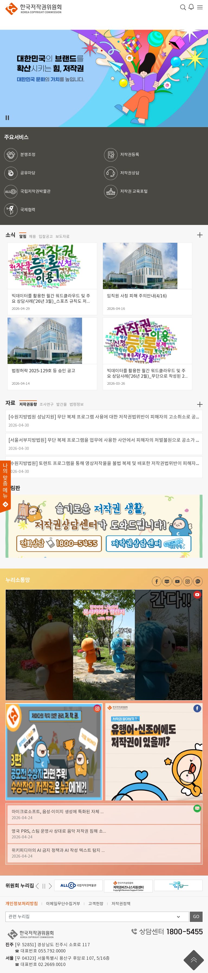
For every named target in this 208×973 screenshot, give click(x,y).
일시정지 (7, 117)
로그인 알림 (191, 7)
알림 (22, 236)
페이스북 (156, 581)
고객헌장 (95, 904)
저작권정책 (121, 904)
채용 (32, 237)
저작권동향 (28, 404)
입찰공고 (46, 237)
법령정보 (77, 405)
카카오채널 (198, 581)
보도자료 (63, 237)
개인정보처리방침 (21, 903)
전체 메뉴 (200, 7)
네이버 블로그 (167, 581)
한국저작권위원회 (33, 9)
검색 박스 (183, 7)
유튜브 (177, 581)
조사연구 (47, 405)
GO (196, 916)
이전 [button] (49, 886)
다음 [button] (38, 886)
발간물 (61, 405)
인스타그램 (187, 581)
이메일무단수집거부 (63, 904)
